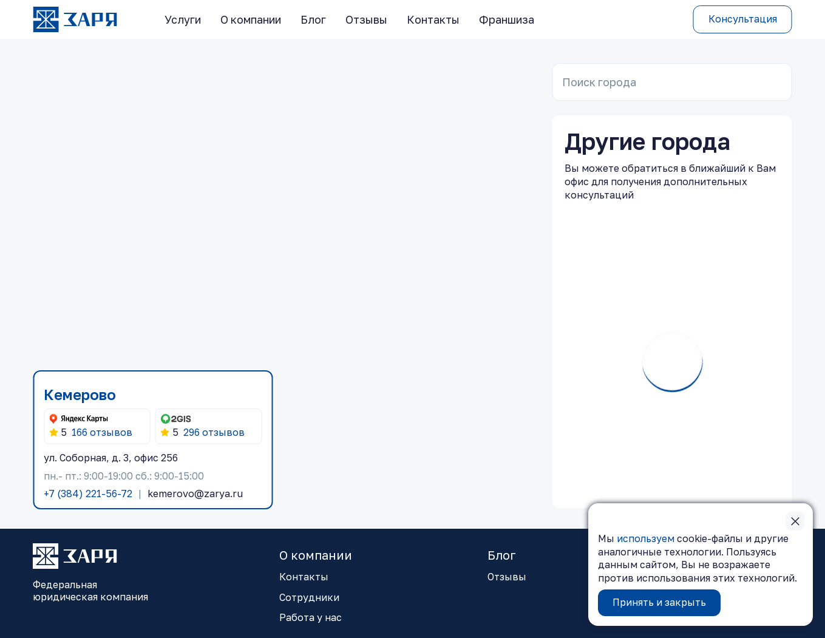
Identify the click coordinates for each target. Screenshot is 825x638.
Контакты (433, 19)
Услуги (183, 19)
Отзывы (366, 19)
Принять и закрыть (659, 602)
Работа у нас (310, 617)
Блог (313, 19)
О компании (250, 19)
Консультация (742, 19)
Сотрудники (309, 597)
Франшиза (506, 19)
